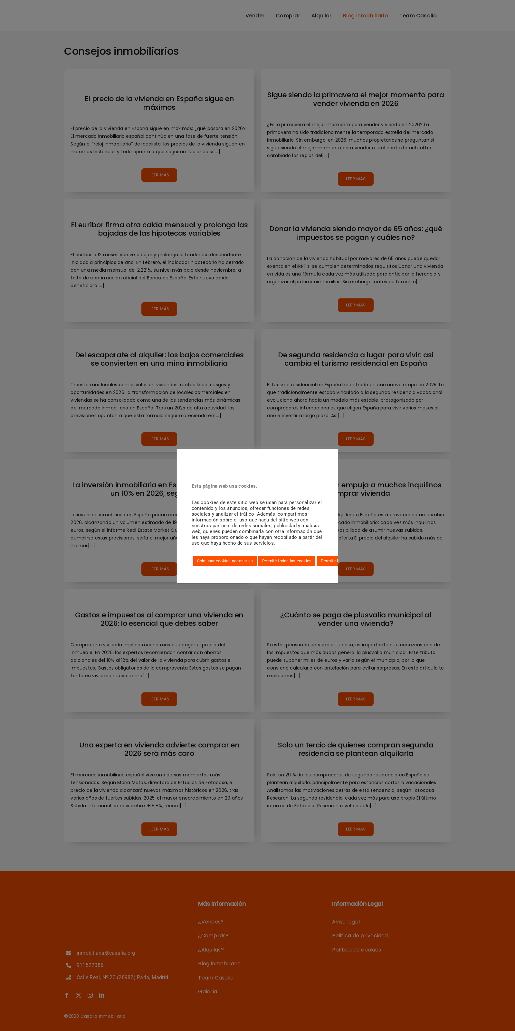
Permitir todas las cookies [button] (286, 560)
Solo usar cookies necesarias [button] (225, 560)
